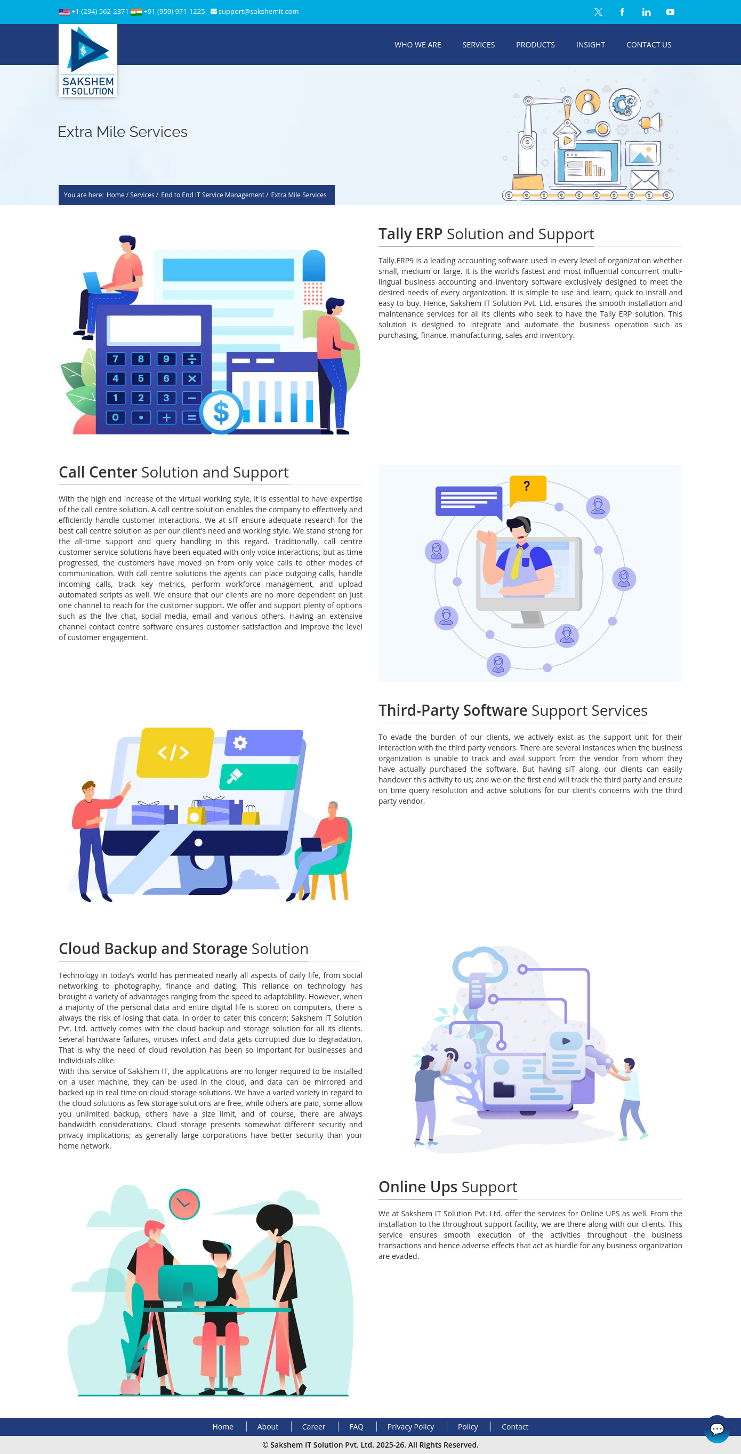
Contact (515, 1426)
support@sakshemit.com (259, 11)
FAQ (356, 1426)
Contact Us (649, 44)
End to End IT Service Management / (214, 195)
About (267, 1426)
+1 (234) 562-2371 (101, 11)
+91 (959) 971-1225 (174, 11)
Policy (468, 1426)
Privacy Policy (411, 1426)
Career (314, 1426)
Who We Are (417, 44)
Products (535, 44)
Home (223, 1426)
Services (479, 44)
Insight (590, 44)
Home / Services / (133, 195)
